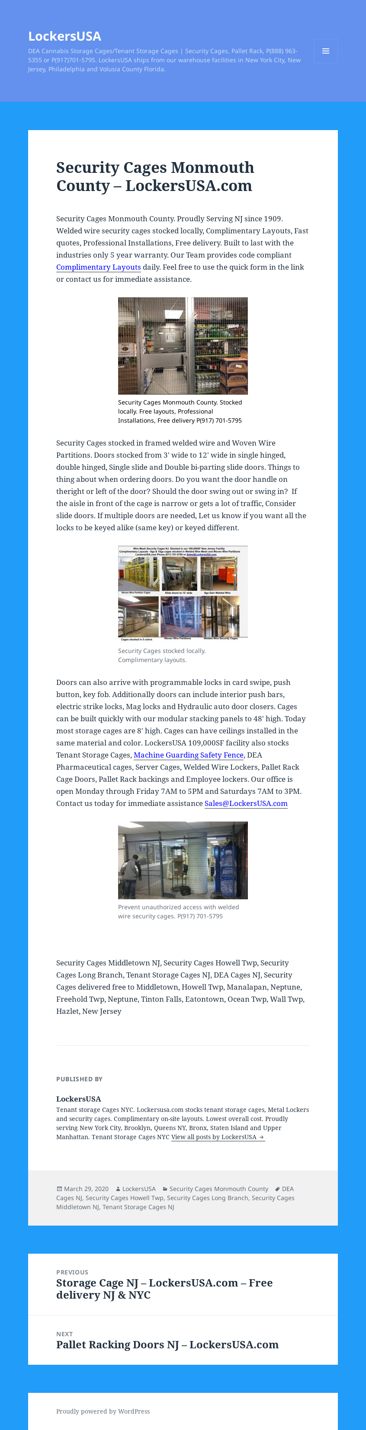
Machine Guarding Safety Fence (189, 755)
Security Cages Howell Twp (125, 1198)
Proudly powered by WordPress (103, 1411)
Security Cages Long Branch (207, 1198)
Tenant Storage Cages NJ (138, 1207)
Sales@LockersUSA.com (246, 803)
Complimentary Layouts (98, 267)
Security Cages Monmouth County (219, 1189)
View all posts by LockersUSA (214, 1137)
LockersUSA (64, 35)
